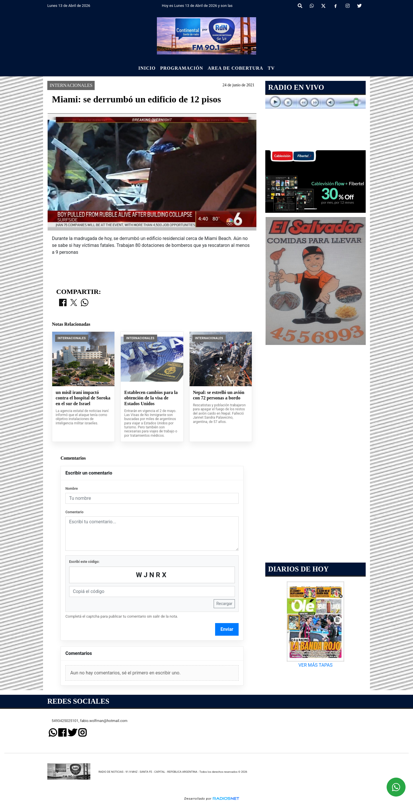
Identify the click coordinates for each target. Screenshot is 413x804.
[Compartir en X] (73, 303)
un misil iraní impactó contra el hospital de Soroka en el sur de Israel (83, 398)
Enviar (227, 629)
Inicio (146, 68)
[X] (323, 6)
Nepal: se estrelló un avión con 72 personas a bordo (218, 395)
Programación (181, 68)
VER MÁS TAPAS (315, 665)
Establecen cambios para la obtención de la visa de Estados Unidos (151, 398)
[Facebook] (335, 6)
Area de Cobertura (235, 68)
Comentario (74, 512)
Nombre (71, 489)
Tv (271, 68)
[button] (300, 6)
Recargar (224, 603)
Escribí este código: (84, 562)
